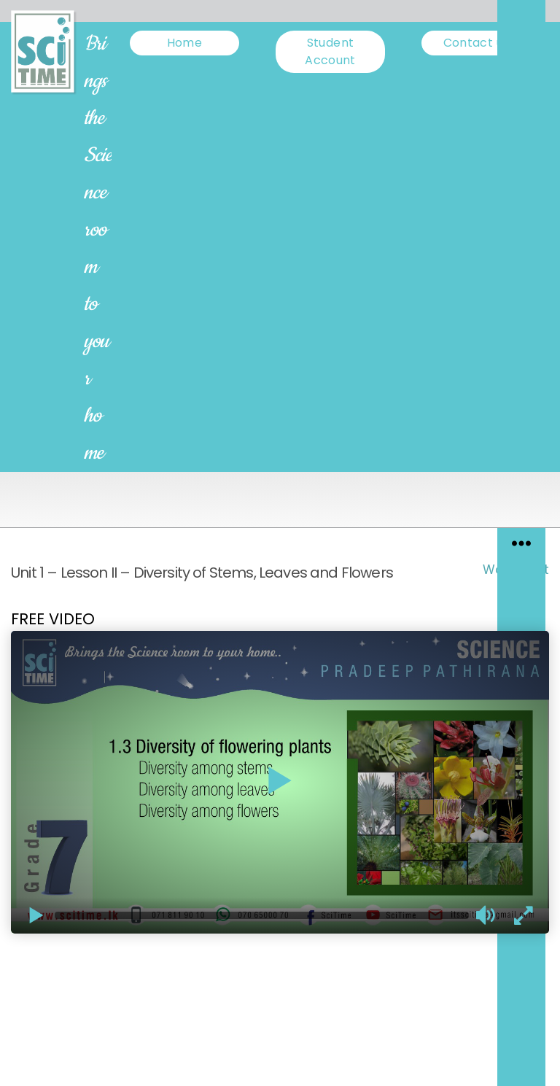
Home (184, 42)
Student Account (330, 51)
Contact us (476, 42)
